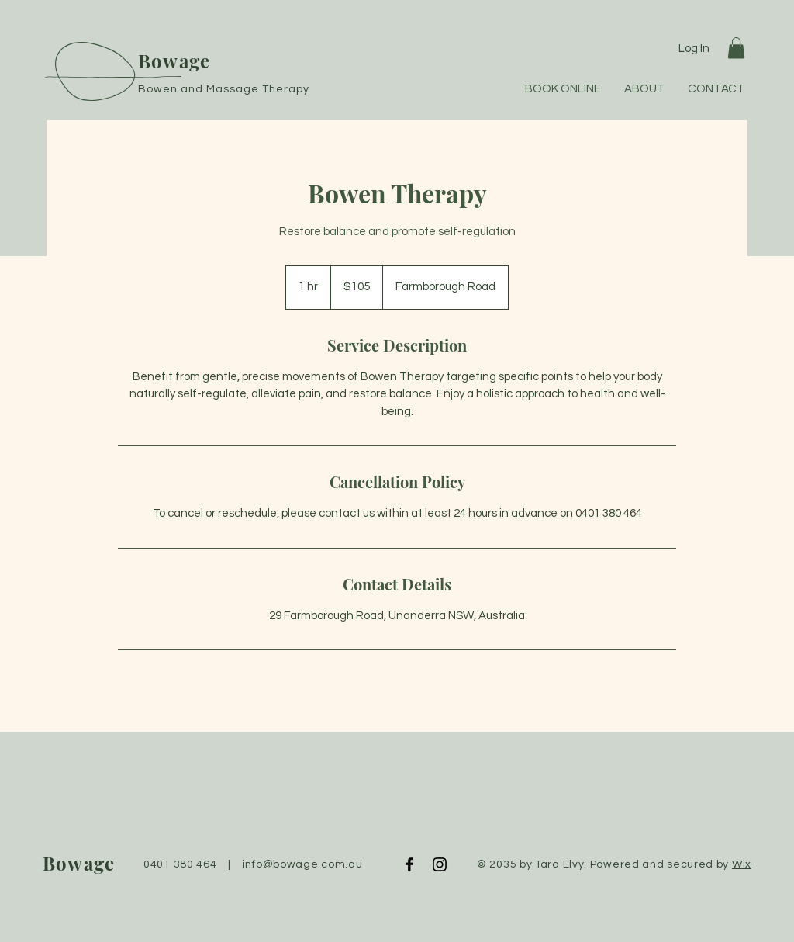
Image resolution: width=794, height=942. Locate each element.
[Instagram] (439, 864)
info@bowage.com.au (303, 864)
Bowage (174, 60)
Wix (741, 864)
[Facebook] (409, 864)
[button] (736, 47)
